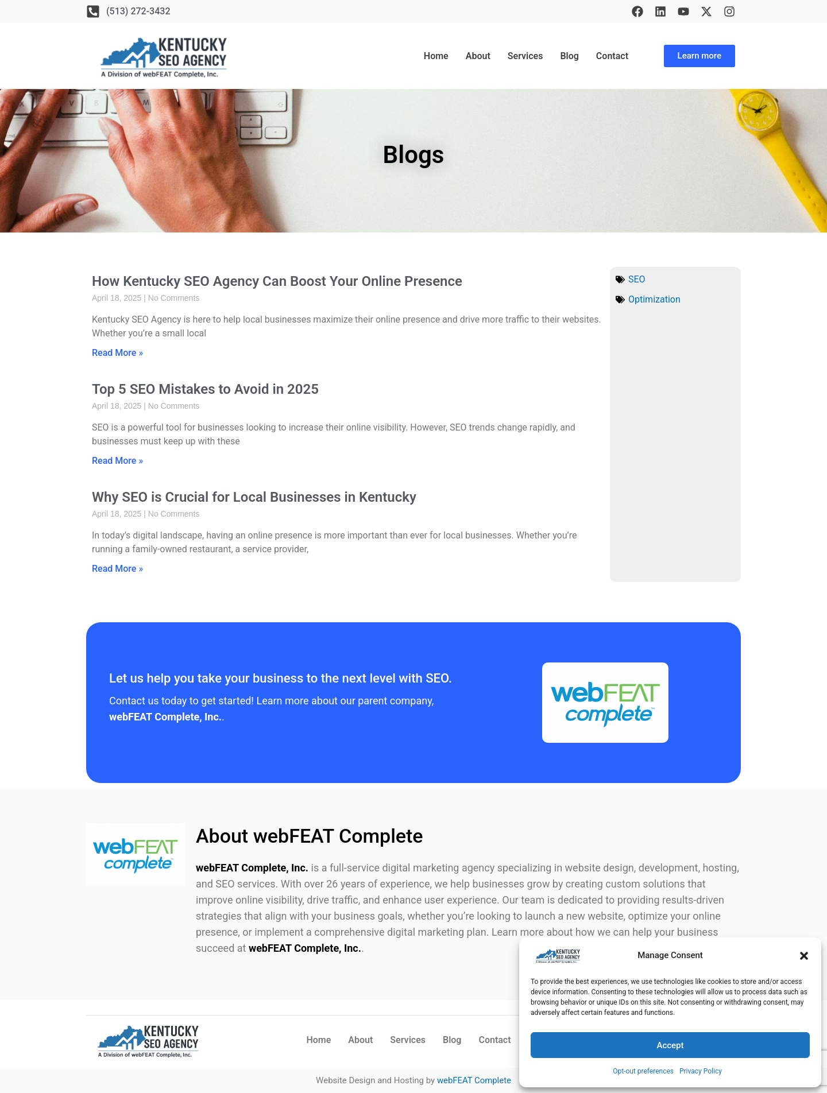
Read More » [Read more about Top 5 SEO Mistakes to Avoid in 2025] (117, 460)
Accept (669, 1045)
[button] (804, 956)
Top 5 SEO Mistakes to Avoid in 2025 (205, 389)
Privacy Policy (700, 1071)
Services (525, 56)
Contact (612, 56)
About (478, 56)
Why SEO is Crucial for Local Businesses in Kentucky (254, 497)
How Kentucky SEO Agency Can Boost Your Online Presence (277, 281)
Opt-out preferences (643, 1071)
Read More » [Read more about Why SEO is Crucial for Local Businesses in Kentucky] (117, 568)
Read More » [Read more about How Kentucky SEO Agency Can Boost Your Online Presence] (117, 352)
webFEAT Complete (473, 1080)
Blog (569, 56)
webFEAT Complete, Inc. (252, 868)
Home (436, 56)
